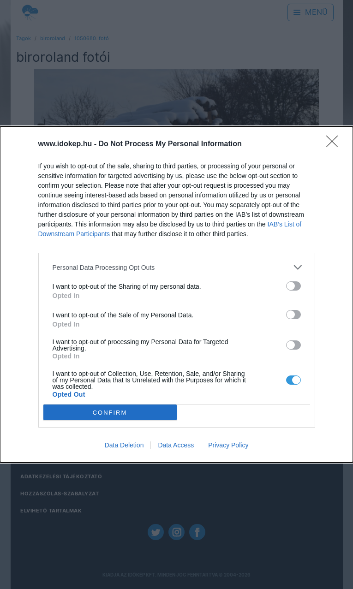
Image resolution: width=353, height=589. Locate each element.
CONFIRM (110, 412)
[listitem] (177, 267)
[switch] (293, 286)
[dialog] (176, 294)
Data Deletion (124, 445)
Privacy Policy (228, 445)
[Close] (335, 144)
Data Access (176, 445)
